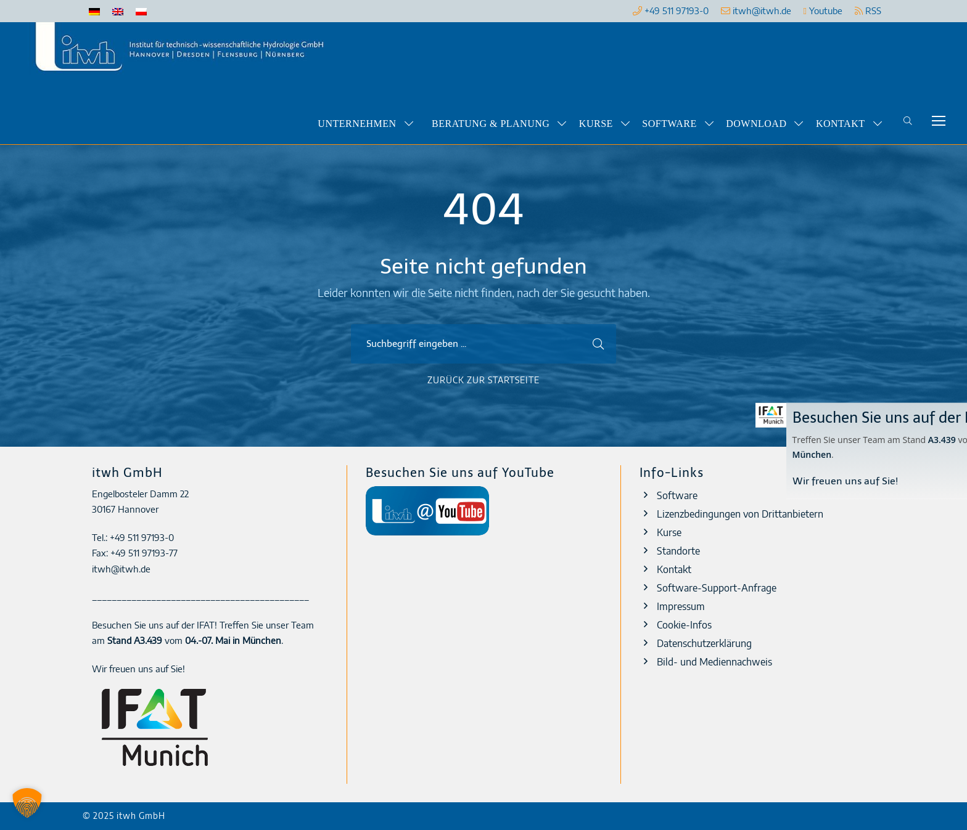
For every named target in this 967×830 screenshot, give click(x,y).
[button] (27, 803)
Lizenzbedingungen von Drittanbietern (740, 514)
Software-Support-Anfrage (716, 588)
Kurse (596, 123)
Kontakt (840, 123)
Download (756, 123)
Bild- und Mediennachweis (714, 662)
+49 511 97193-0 (676, 10)
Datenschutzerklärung (704, 643)
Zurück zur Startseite (483, 380)
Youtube (823, 10)
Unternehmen (357, 123)
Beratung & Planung (490, 123)
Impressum (681, 606)
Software (669, 123)
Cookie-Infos (684, 625)
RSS (868, 10)
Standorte (678, 551)
